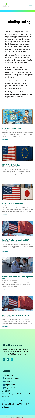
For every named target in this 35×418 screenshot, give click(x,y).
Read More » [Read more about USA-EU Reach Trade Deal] (5, 178)
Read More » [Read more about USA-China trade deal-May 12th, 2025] (5, 326)
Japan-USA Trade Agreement (12, 203)
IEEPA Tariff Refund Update (11, 128)
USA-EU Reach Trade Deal (11, 165)
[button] (30, 5)
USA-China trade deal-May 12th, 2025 (15, 315)
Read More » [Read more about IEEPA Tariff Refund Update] (5, 139)
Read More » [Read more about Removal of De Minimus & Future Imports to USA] (5, 289)
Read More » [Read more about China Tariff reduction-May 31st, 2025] (5, 251)
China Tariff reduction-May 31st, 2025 (15, 240)
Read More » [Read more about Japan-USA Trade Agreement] (5, 214)
